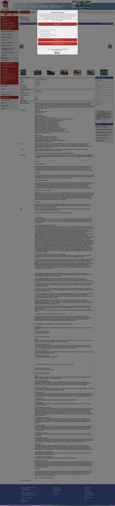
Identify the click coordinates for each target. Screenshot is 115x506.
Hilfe (61, 20)
